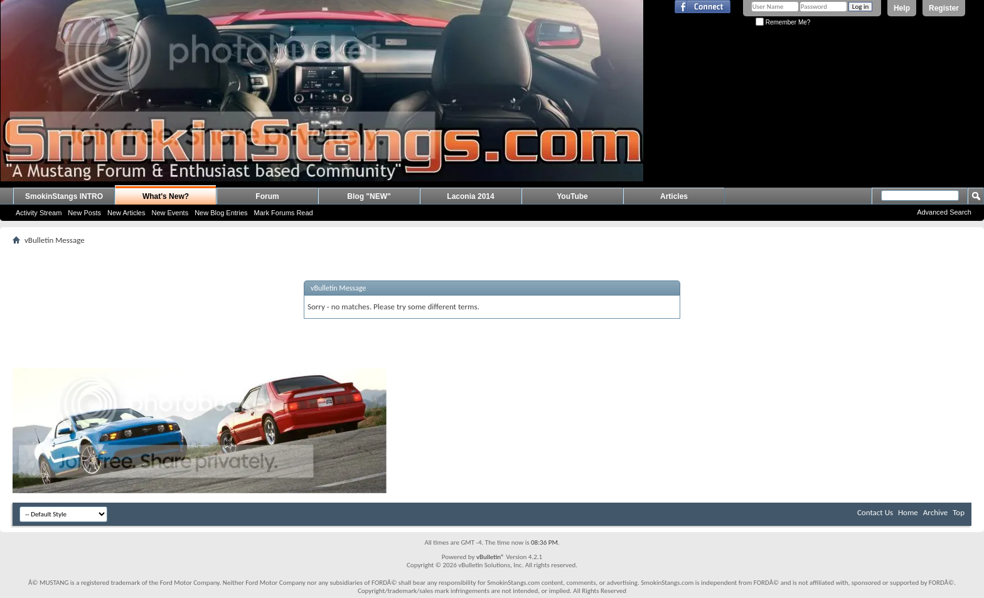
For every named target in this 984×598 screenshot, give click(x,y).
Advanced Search (944, 212)
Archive (935, 512)
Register (944, 8)
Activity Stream (39, 212)
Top (959, 512)
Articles (674, 196)
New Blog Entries (221, 212)
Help (902, 8)
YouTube (572, 196)
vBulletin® (490, 557)
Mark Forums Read (283, 212)
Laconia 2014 (470, 196)
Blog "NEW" (368, 196)
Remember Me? (783, 22)
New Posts (84, 212)
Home (908, 512)
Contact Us (875, 512)
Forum (267, 196)
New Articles (126, 212)
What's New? (165, 196)
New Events (169, 212)
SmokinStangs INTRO (64, 196)
